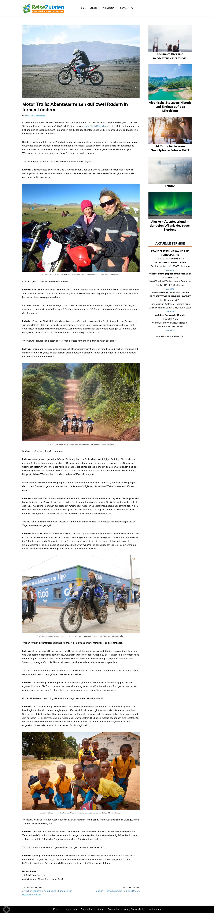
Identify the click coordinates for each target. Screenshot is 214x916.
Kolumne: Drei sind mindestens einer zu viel (170, 56)
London (170, 186)
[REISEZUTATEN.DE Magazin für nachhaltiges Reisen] (43, 8)
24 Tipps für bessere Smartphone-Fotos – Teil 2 (170, 148)
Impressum (71, 912)
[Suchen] (132, 8)
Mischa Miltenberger (35, 115)
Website (170, 270)
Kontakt (57, 912)
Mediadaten (154, 912)
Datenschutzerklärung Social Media (126, 912)
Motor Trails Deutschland (96, 126)
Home (83, 7)
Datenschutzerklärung (92, 912)
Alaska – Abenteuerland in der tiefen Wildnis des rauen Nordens (170, 225)
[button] (98, 7)
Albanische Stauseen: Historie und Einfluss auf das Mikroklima (170, 106)
